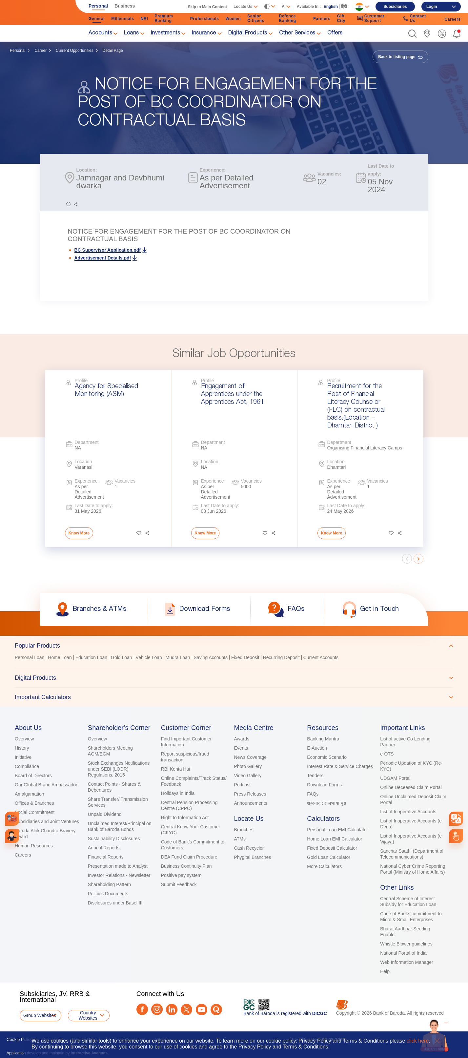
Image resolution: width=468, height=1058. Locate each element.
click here (418, 1041)
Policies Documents (108, 893)
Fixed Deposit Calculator (332, 848)
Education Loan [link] (91, 657)
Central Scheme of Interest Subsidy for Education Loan (408, 901)
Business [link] (124, 6)
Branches (243, 829)
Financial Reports (106, 857)
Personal (17, 50)
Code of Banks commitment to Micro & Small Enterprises (411, 916)
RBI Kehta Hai (175, 769)
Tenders (315, 775)
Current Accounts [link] (320, 657)
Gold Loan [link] (121, 657)
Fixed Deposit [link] (245, 657)
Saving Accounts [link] (211, 657)
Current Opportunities (74, 50)
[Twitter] (186, 1009)
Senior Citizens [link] (255, 18)
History (22, 748)
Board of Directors (33, 775)
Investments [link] (165, 33)
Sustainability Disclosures (114, 838)
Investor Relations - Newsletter (119, 875)
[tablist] (234, 671)
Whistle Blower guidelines (406, 943)
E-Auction (317, 748)
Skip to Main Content (207, 7)
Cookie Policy (19, 1039)
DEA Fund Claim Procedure (189, 857)
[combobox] (455, 818)
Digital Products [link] (247, 33)
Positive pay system (181, 875)
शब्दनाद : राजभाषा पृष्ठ (326, 803)
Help (385, 971)
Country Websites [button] (88, 1015)
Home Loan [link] (59, 657)
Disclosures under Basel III (115, 902)
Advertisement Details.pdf (102, 257)
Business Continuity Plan (186, 866)
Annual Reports (104, 847)
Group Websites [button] (39, 1015)
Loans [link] (131, 33)
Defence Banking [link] (287, 18)
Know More (79, 533)
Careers (23, 855)
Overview (24, 738)
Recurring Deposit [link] (281, 657)
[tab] (234, 645)
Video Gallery (247, 775)
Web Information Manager (406, 962)
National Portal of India (403, 953)
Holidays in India (178, 793)
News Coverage (250, 757)
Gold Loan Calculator (328, 857)
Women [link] (233, 18)
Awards (241, 738)
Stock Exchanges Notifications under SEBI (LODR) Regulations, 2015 (119, 769)
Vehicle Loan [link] (149, 657)
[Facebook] (142, 1009)
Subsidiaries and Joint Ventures (47, 821)
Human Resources (34, 845)
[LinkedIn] (171, 1009)
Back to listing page (400, 56)
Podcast (242, 784)
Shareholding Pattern (109, 884)
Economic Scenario (327, 757)
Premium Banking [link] (163, 18)
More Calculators (324, 866)
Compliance (27, 766)
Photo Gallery (248, 766)
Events (241, 748)
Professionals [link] (204, 18)
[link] (427, 34)
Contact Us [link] (414, 18)
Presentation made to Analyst (118, 866)
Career (40, 50)
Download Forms (324, 784)
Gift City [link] (341, 18)
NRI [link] (144, 18)
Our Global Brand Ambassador (46, 784)
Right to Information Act (185, 817)
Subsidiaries (395, 6)
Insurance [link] (204, 33)
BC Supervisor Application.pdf (107, 250)
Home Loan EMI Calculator (334, 838)
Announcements (250, 803)
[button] (412, 34)
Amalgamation (29, 794)
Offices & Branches (34, 803)
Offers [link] (334, 33)
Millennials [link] (123, 18)
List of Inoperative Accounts (408, 811)
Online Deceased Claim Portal (411, 787)
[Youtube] (201, 1009)
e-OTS (387, 754)
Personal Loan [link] (29, 657)
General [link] (97, 18)
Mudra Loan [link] (178, 657)
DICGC (319, 1013)
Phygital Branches (252, 857)
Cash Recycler (249, 848)
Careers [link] (452, 19)
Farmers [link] (321, 18)
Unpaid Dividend (105, 814)
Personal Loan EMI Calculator (337, 829)
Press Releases (250, 794)
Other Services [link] (297, 33)
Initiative (23, 757)
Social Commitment (34, 812)
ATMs (240, 838)
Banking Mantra (323, 738)
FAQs (312, 794)
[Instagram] (157, 1009)
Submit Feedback (179, 884)
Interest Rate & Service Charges (340, 766)
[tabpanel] (234, 658)
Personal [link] (98, 6)
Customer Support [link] (370, 18)
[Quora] (216, 1009)
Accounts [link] (100, 33)
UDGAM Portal (395, 778)
